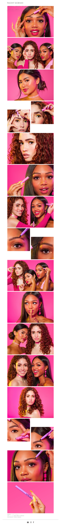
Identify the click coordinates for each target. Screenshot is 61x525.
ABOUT (17, 9)
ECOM (36, 6)
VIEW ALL (11, 9)
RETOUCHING (44, 6)
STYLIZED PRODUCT (27, 6)
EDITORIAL (11, 6)
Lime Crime (11, 515)
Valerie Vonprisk (15, 514)
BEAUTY (18, 6)
